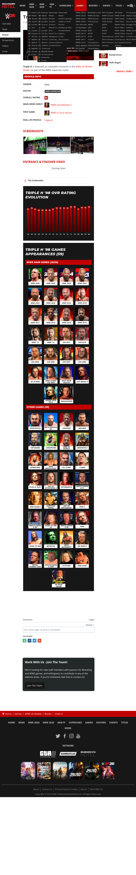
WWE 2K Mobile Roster (36, 22)
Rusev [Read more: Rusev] (112, 47)
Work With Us (96, 789)
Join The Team (34, 685)
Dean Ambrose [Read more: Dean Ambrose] (116, 39)
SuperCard (65, 5)
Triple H (48, 120)
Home (11, 722)
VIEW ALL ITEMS (124, 71)
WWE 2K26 (31, 5)
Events (106, 5)
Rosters (93, 5)
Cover (5, 51)
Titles (119, 5)
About (36, 789)
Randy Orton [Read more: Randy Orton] (115, 54)
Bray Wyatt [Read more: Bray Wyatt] (114, 23)
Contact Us (47, 789)
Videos (5, 46)
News (22, 5)
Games (79, 5)
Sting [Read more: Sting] (111, 31)
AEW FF (52, 5)
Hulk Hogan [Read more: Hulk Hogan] (115, 62)
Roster (5, 34)
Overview (6, 23)
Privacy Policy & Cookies (66, 789)
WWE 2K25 (41, 5)
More (68, 728)
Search (84, 789)
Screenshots (8, 40)
